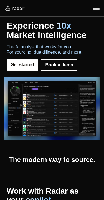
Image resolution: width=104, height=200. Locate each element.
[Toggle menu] (96, 8)
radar (14, 8)
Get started (22, 64)
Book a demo (59, 64)
